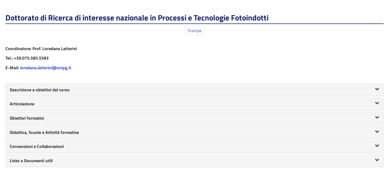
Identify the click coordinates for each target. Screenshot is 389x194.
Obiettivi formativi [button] (194, 118)
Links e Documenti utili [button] (194, 160)
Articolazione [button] (194, 104)
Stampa (194, 30)
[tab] (194, 90)
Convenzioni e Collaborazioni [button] (194, 146)
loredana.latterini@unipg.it (45, 67)
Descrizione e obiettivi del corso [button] (194, 89)
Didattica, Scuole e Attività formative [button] (194, 132)
